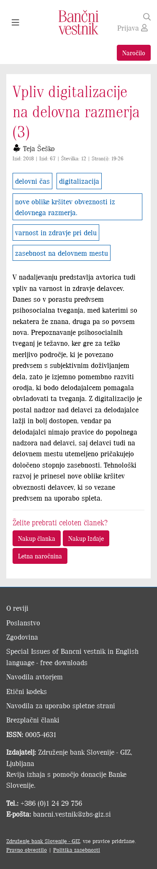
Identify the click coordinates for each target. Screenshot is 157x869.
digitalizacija (79, 180)
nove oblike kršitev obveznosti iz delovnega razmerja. (65, 207)
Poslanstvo (23, 622)
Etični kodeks (26, 691)
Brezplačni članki (32, 719)
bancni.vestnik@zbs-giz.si (72, 813)
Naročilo (133, 53)
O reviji (17, 607)
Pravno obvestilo (26, 849)
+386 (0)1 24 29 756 (51, 802)
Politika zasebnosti (76, 849)
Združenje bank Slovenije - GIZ (43, 840)
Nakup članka (36, 538)
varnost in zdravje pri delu (56, 232)
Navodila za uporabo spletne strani (60, 705)
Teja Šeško (39, 148)
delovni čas (32, 180)
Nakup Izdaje (86, 538)
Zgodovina (22, 636)
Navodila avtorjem (34, 676)
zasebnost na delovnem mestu (61, 252)
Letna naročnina (40, 556)
